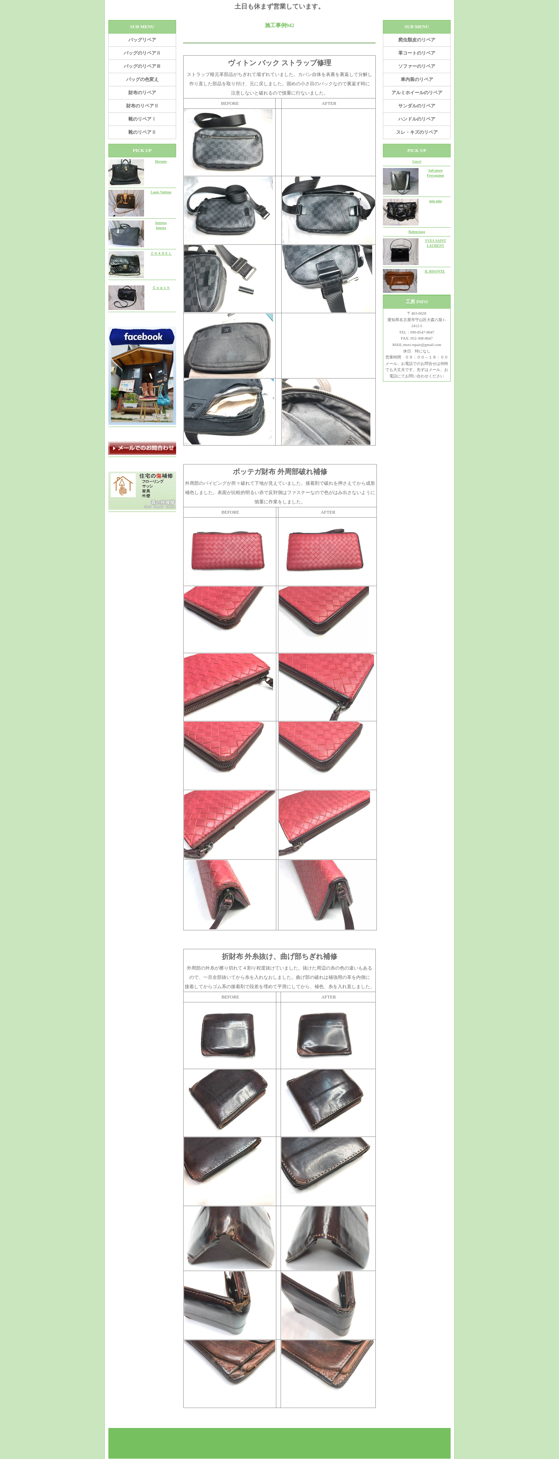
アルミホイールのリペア (416, 92)
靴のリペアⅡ (142, 132)
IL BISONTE (435, 271)
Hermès (161, 161)
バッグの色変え (142, 79)
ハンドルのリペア (416, 119)
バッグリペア (142, 39)
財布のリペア (142, 92)
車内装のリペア (417, 79)
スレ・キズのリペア (417, 132)
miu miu (435, 201)
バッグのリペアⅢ (142, 66)
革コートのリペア (416, 53)
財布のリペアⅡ (142, 105)
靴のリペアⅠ (142, 119)
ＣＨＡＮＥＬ (161, 253)
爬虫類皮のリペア (416, 39)
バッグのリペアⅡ (142, 53)
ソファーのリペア (416, 66)
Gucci (416, 161)
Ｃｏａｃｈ (161, 288)
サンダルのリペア (416, 105)
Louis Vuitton (160, 192)
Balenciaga (417, 232)
